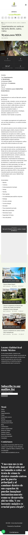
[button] (1, 302)
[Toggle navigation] (26, 5)
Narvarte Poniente (7, 23)
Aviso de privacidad (16, 523)
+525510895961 (14, 14)
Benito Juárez (16, 23)
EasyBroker (17, 526)
